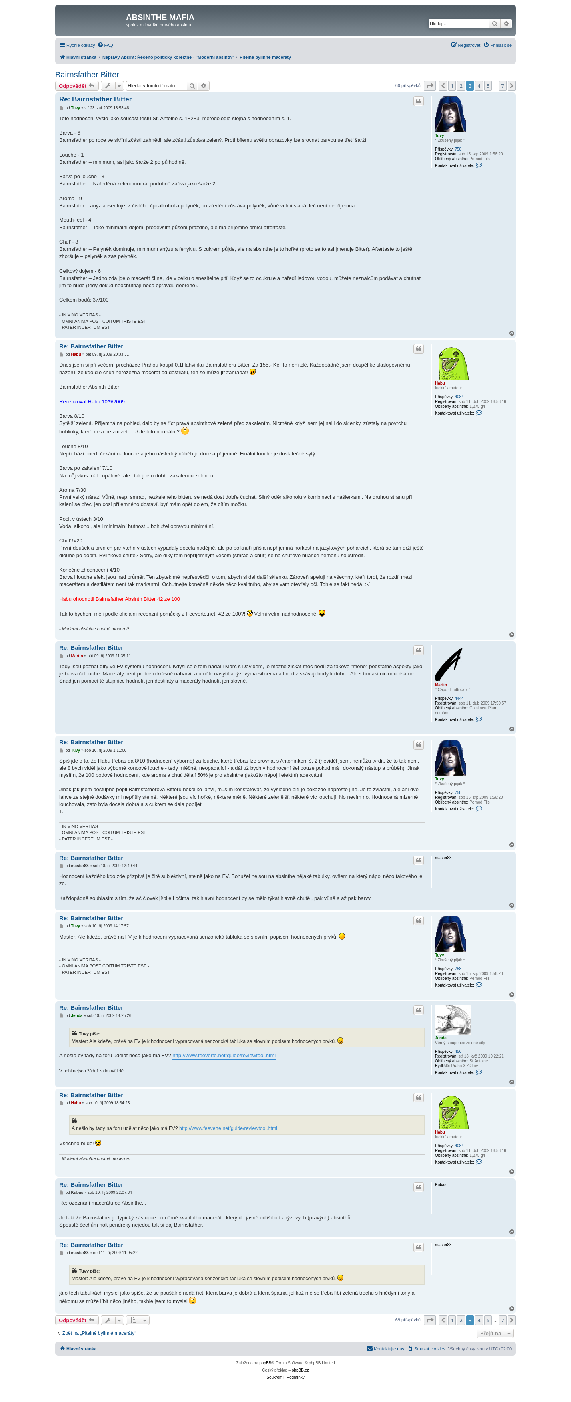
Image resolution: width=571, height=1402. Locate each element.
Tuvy (439, 135)
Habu (440, 383)
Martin (441, 685)
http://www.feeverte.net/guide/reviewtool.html (224, 1055)
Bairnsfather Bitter (87, 74)
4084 (459, 397)
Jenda (441, 1038)
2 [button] (460, 85)
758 (458, 149)
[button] (430, 86)
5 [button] (488, 85)
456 (458, 1051)
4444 (459, 698)
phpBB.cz (300, 1370)
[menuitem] (105, 45)
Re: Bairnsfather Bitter (95, 99)
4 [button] (478, 85)
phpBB (265, 1363)
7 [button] (502, 85)
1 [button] (452, 85)
